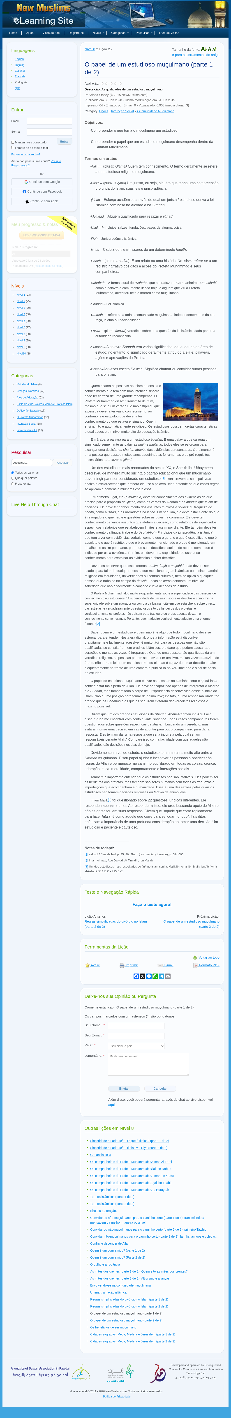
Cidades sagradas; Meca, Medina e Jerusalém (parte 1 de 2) (132, 1334)
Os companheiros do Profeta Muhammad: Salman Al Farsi (131, 1162)
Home (13, 33)
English (19, 59)
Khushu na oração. (103, 1211)
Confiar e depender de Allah (109, 1243)
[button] (13, 295)
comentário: (94, 1055)
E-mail (165, 965)
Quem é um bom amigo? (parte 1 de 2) (117, 1250)
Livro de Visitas (169, 33)
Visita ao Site (51, 33)
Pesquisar (144, 33)
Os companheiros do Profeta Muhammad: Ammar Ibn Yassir (132, 1176)
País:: (90, 1045)
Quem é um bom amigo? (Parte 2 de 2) (117, 1257)
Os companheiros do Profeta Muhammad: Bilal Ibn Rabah (130, 1169)
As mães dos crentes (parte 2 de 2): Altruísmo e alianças (130, 1278)
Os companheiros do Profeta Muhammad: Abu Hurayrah (129, 1190)
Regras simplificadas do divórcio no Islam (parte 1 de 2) (129, 1299)
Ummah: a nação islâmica (108, 1292)
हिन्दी (17, 88)
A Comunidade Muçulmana (155, 111)
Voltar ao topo (205, 957)
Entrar (64, 141)
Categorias (120, 33)
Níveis (98, 33)
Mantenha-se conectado (28, 142)
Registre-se (76, 33)
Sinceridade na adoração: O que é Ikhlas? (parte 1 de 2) (129, 1141)
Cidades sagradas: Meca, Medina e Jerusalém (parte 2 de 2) (132, 1341)
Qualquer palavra (24, 478)
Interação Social (122, 111)
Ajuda (30, 33)
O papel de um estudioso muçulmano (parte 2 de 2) (126, 1320)
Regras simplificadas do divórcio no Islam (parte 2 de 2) (129, 1306)
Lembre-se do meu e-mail (30, 148)
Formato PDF (206, 965)
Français (20, 76)
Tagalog (19, 65)
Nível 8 (90, 49)
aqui (111, 1105)
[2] (98, 624)
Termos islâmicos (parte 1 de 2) (112, 1197)
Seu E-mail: (94, 1035)
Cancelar (160, 1088)
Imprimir (128, 965)
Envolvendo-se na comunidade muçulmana (120, 1285)
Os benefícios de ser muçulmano (113, 1327)
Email (15, 121)
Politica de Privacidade (116, 1396)
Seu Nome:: (95, 1025)
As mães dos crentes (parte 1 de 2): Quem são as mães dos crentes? (139, 1271)
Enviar (124, 1088)
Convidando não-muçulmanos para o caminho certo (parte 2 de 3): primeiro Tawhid (148, 1229)
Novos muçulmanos (44, 16)
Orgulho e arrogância (105, 1264)
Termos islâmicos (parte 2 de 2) (112, 1204)
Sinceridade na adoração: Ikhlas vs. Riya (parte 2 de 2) (128, 1148)
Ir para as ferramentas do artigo (195, 55)
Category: (91, 111)
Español (20, 70)
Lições (103, 111)
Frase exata (20, 483)
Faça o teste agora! (151, 904)
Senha (15, 131)
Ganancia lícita (100, 1155)
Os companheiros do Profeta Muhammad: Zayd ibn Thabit (130, 1183)
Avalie (92, 965)
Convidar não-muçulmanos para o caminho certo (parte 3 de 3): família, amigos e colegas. (153, 1236)
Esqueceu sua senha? (25, 154)
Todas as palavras (25, 472)
